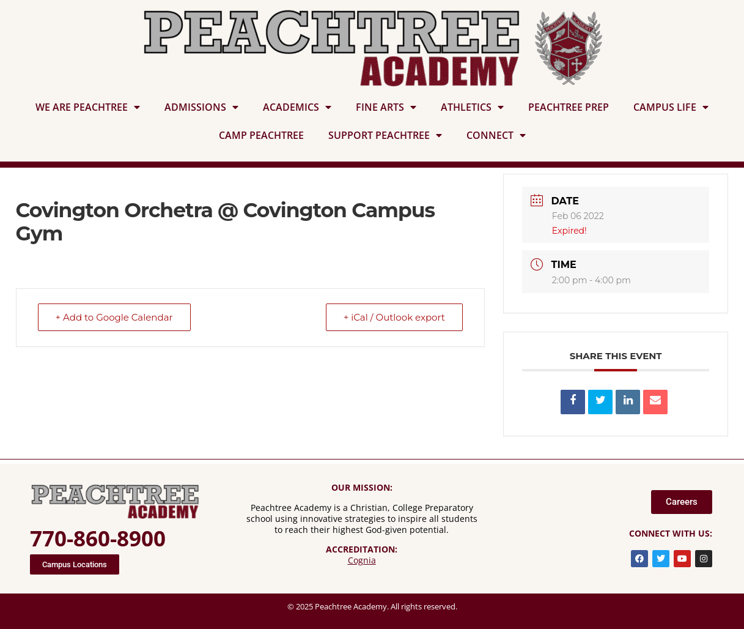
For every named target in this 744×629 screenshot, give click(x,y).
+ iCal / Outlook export (394, 317)
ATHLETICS (472, 107)
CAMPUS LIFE (671, 107)
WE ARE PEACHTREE (87, 107)
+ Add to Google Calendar (114, 317)
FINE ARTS (386, 107)
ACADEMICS (297, 107)
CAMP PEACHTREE (261, 135)
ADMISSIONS (201, 107)
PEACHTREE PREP (568, 107)
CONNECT (496, 135)
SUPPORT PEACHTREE (385, 135)
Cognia (362, 560)
